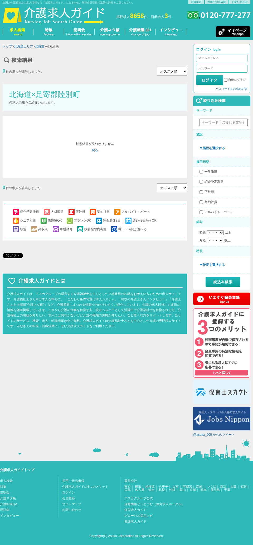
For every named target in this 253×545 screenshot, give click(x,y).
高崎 (199, 486)
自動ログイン (237, 79)
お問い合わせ (240, 2)
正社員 (209, 192)
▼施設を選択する (212, 148)
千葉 (227, 490)
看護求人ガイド (135, 521)
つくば (211, 486)
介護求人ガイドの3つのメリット (85, 486)
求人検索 (6, 481)
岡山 (182, 490)
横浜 (138, 486)
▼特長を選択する (212, 265)
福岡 (244, 486)
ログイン (68, 492)
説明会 (4, 492)
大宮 (175, 486)
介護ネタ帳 (8, 498)
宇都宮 (187, 486)
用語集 (4, 510)
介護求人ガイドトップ (17, 470)
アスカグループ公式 (138, 498)
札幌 (162, 490)
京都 (193, 490)
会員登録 (68, 498)
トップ (7, 46)
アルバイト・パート (219, 212)
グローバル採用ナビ (138, 516)
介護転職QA (8, 504)
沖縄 (172, 490)
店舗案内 (196, 2)
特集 (3, 486)
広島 (127, 490)
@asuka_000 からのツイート (214, 434)
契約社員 (211, 202)
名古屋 (139, 490)
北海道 (39, 46)
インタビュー (9, 516)
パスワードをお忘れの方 (231, 88)
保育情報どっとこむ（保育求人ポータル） (154, 504)
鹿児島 (215, 490)
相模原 (150, 486)
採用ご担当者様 (216, 2)
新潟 (223, 486)
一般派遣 (211, 171)
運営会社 (130, 481)
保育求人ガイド (135, 510)
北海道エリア (23, 46)
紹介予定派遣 (214, 182)
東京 (127, 486)
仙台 (151, 490)
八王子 (163, 486)
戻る (95, 150)
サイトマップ (71, 504)
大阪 (233, 486)
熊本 (203, 490)
